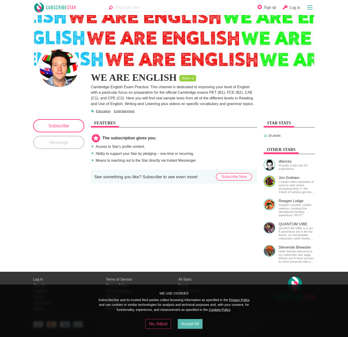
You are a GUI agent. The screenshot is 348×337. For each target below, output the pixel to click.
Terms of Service (119, 279)
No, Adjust (158, 324)
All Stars (184, 279)
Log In (38, 279)
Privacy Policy (239, 300)
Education (103, 111)
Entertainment (124, 111)
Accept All (190, 324)
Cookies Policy (219, 310)
